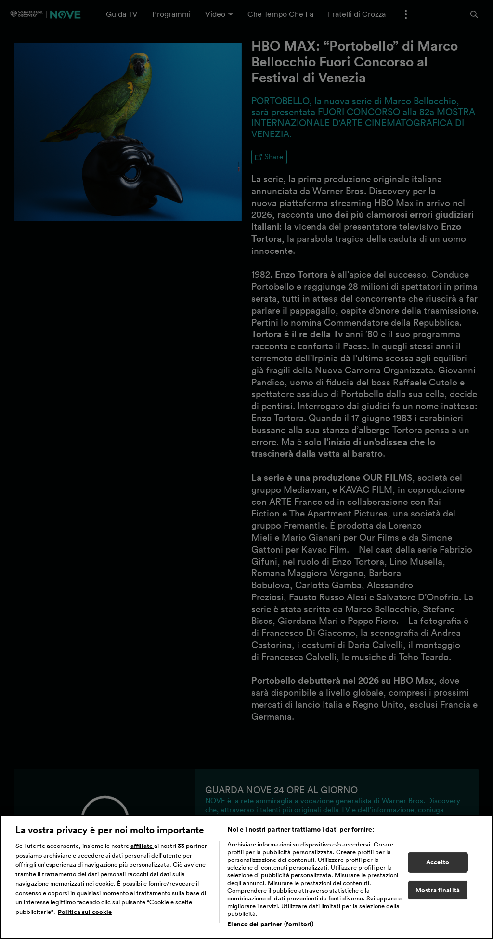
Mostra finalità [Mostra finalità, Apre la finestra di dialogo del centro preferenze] (437, 890)
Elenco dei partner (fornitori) (270, 924)
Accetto (438, 862)
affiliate (142, 846)
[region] (246, 877)
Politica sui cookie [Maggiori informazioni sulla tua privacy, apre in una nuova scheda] (85, 912)
